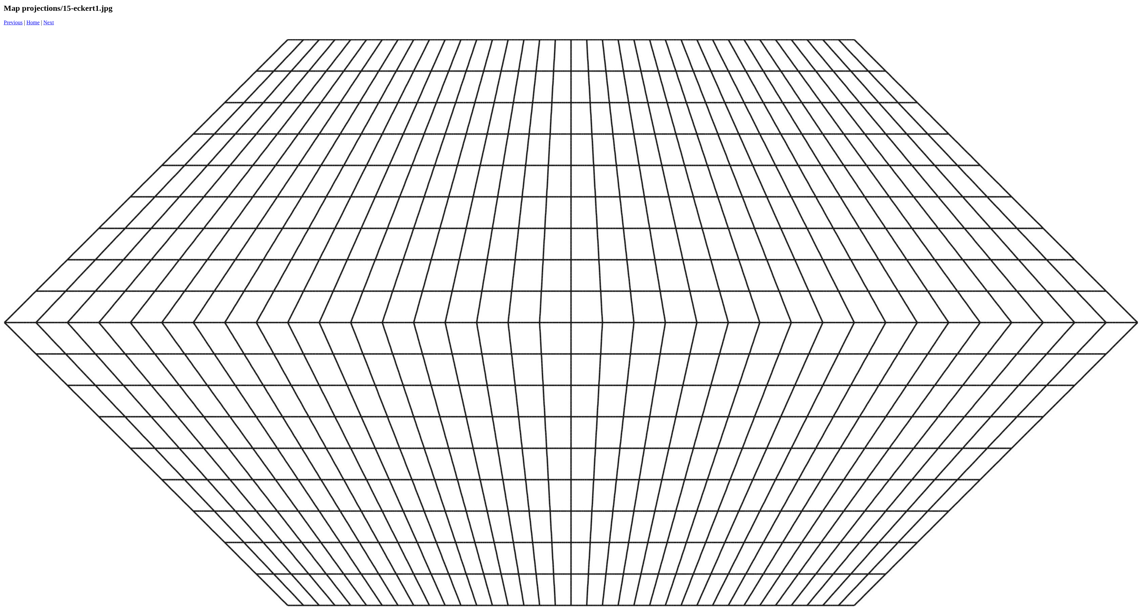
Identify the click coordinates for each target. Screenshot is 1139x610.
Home (32, 22)
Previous (13, 22)
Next (49, 22)
